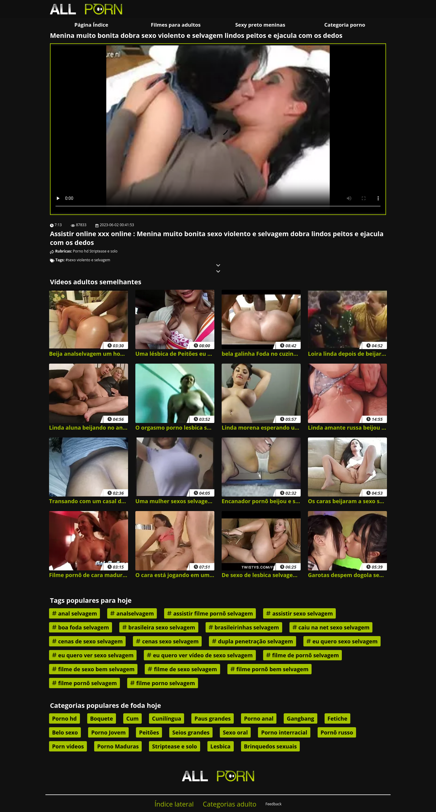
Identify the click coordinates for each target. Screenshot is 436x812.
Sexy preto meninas (260, 24)
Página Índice (91, 24)
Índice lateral (174, 804)
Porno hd (81, 251)
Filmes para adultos (175, 24)
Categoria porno (344, 24)
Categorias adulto (229, 804)
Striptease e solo (103, 251)
